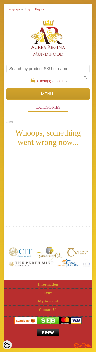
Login (28, 9)
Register (40, 9)
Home (9, 121)
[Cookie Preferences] (7, 344)
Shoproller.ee (83, 345)
